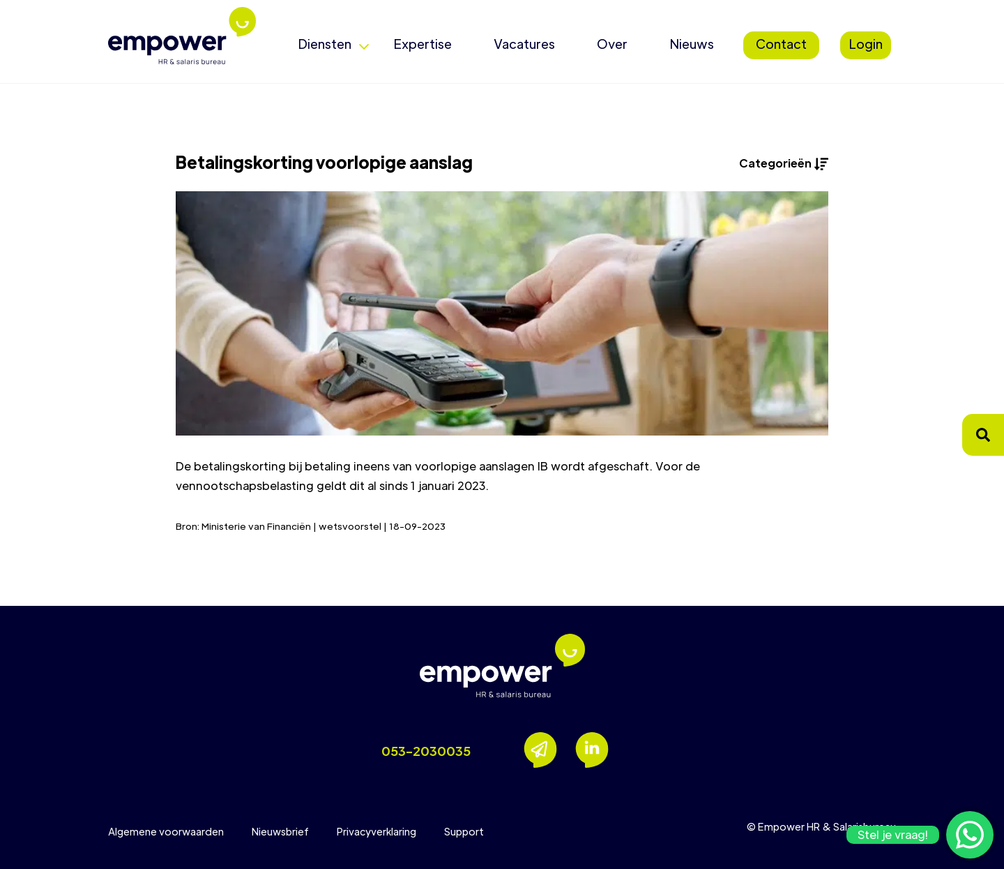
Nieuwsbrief (280, 831)
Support (464, 831)
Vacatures (524, 44)
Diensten (324, 44)
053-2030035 (426, 751)
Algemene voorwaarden (166, 831)
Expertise (422, 44)
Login (866, 44)
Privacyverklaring (376, 831)
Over (612, 44)
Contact (781, 44)
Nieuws (691, 44)
